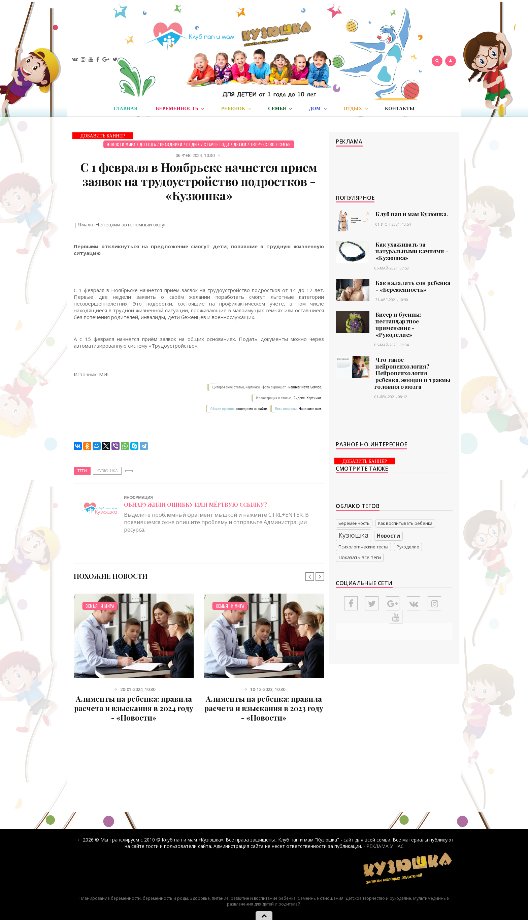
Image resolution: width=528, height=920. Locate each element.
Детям (239, 144)
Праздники (171, 144)
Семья (284, 144)
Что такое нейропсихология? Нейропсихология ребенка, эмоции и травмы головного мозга (412, 373)
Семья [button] (280, 109)
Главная (125, 108)
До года (147, 144)
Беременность (354, 523)
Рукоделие (408, 547)
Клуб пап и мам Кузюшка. (411, 214)
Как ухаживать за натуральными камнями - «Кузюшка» (411, 251)
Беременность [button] (180, 109)
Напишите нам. (310, 409)
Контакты (400, 108)
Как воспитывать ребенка (405, 523)
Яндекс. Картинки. (308, 398)
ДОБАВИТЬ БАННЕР (102, 135)
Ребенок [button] (236, 109)
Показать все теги (359, 557)
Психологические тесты (363, 547)
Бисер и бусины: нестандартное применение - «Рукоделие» (398, 324)
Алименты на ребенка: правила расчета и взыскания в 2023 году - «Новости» (263, 708)
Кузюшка (107, 471)
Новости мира (121, 144)
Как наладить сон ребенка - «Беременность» (412, 286)
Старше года (217, 144)
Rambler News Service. (305, 387)
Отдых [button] (355, 109)
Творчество (262, 144)
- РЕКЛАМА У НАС (383, 846)
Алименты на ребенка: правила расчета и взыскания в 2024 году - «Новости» (133, 708)
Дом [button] (318, 109)
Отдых (193, 144)
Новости (388, 535)
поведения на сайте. (251, 409)
